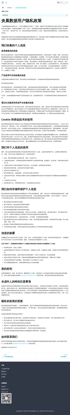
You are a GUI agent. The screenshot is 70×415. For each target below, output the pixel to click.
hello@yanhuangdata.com (28, 275)
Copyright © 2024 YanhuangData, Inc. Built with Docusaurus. (35, 411)
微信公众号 (6, 397)
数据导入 (4, 371)
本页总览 (5, 15)
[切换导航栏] (2, 2)
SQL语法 (4, 374)
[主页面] (3, 7)
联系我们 (4, 389)
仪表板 (3, 377)
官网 (3, 386)
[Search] (63, 2)
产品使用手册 (5, 369)
